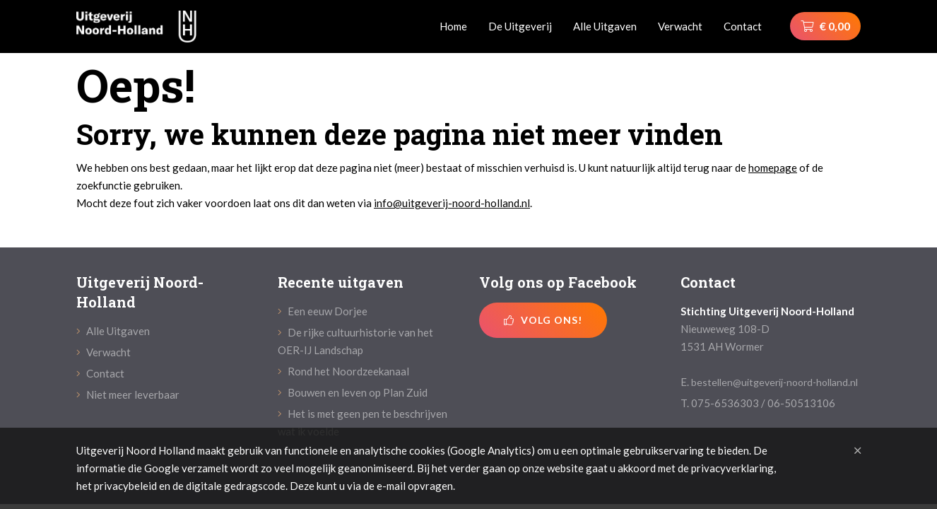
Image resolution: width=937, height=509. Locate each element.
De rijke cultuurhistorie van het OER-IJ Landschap (355, 341)
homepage (772, 167)
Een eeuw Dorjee (322, 311)
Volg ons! (543, 320)
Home (453, 26)
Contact (743, 26)
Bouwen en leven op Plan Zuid (353, 392)
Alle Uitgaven (605, 26)
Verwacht (680, 26)
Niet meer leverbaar (127, 394)
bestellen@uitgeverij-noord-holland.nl (774, 382)
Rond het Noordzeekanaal (343, 371)
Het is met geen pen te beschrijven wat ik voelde (362, 422)
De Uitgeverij (520, 26)
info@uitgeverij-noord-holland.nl (452, 203)
